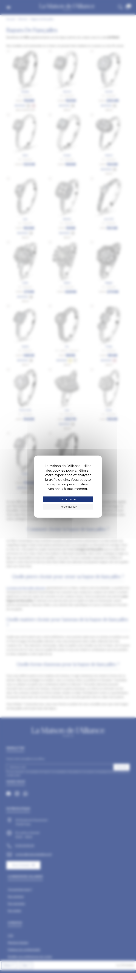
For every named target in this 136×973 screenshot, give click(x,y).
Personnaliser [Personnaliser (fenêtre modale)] (68, 506)
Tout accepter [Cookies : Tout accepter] (68, 499)
